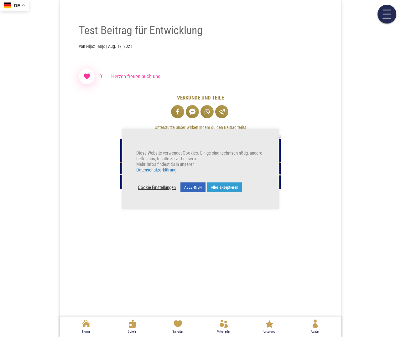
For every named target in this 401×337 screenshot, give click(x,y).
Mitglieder (223, 331)
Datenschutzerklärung (156, 170)
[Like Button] (87, 76)
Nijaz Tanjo (95, 46)
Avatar (315, 331)
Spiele (132, 331)
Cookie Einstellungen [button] (157, 187)
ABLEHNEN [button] (193, 187)
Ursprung (269, 331)
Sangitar (177, 331)
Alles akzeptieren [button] (224, 187)
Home (86, 331)
